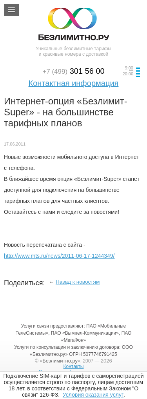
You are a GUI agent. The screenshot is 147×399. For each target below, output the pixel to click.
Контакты (74, 366)
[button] (11, 10)
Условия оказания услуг (93, 395)
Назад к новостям (78, 282)
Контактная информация (74, 83)
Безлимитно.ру (60, 361)
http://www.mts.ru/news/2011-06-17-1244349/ (59, 256)
